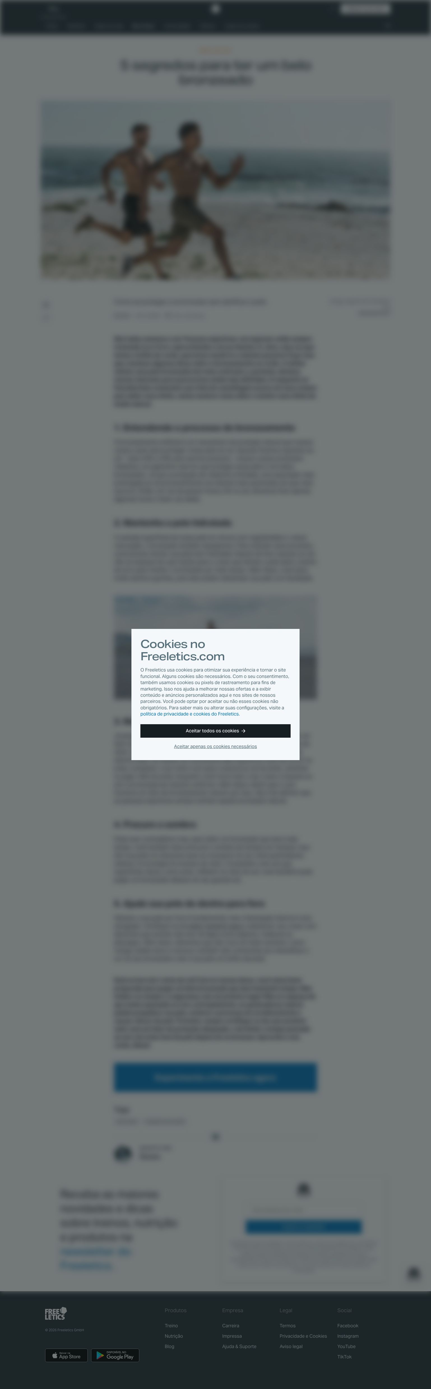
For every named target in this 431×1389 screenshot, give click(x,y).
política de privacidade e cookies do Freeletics (189, 714)
